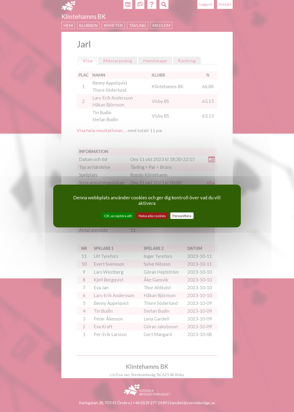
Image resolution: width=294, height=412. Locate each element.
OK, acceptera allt (118, 216)
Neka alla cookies (152, 216)
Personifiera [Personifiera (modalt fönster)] (181, 216)
